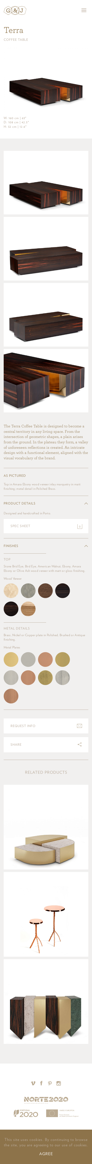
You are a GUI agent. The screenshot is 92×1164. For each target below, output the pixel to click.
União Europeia (62, 1113)
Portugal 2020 (26, 1113)
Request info (23, 726)
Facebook (42, 1083)
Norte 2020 (46, 1100)
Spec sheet (20, 526)
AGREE (46, 1153)
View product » (46, 827)
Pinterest (50, 1083)
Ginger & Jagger (15, 10)
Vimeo (33, 1083)
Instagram (58, 1083)
